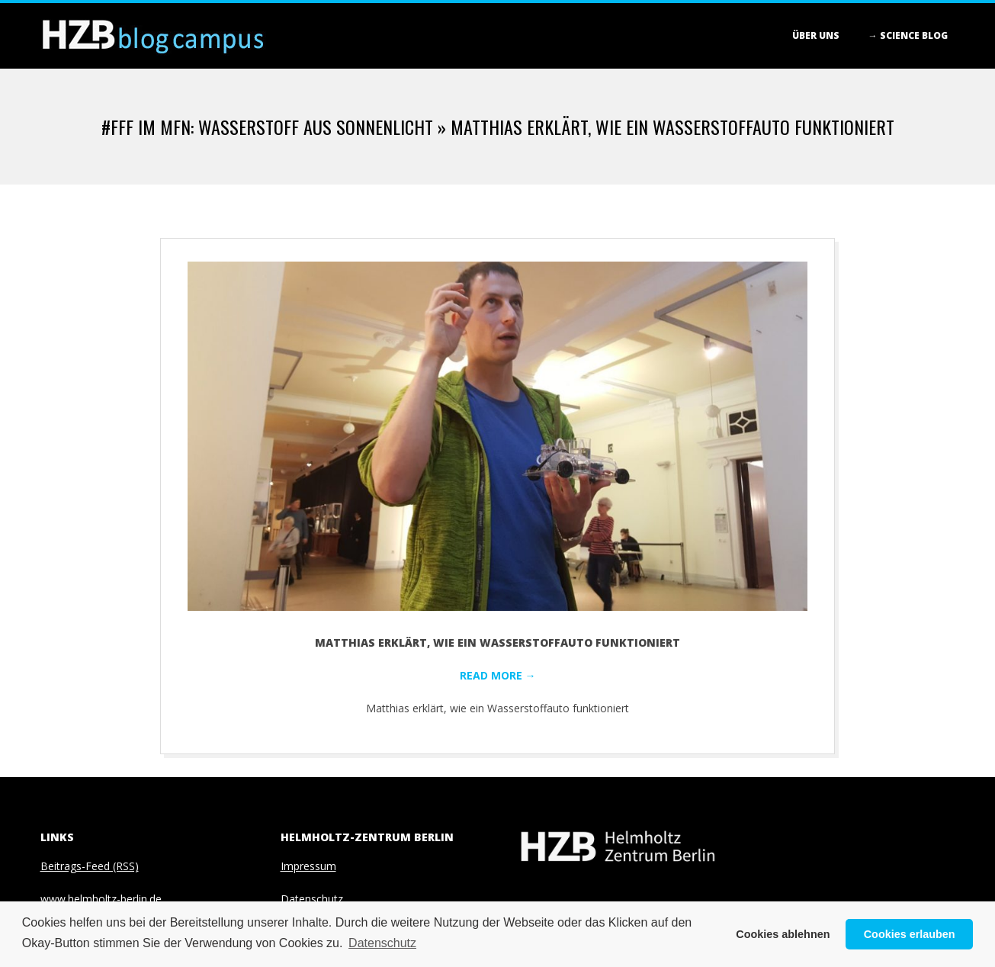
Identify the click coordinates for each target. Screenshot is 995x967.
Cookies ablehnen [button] (783, 934)
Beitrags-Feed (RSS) (89, 866)
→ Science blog (908, 35)
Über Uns (815, 35)
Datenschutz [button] (382, 942)
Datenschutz (312, 899)
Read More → (498, 675)
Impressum (308, 866)
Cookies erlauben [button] (909, 934)
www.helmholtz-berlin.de (101, 899)
